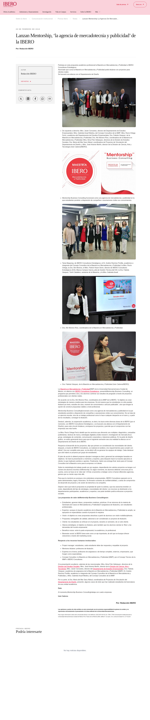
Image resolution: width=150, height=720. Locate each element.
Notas (75, 19)
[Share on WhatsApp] (42, 98)
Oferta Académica (9, 12)
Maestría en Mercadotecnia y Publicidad (75, 389)
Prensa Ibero (63, 19)
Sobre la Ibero (21, 19)
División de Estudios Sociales (68, 566)
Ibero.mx (140, 4)
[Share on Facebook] (35, 98)
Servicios (73, 12)
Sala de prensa (122, 4)
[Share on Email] (49, 98)
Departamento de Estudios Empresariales (108, 569)
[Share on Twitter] (20, 98)
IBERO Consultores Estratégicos (87, 391)
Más (98, 12)
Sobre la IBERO (85, 12)
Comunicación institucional (42, 19)
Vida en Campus (60, 12)
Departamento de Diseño (67, 582)
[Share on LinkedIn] (28, 98)
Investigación (46, 12)
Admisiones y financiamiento (28, 12)
